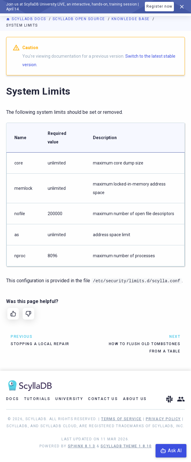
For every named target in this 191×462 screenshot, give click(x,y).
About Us (135, 399)
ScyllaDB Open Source (80, 19)
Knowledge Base (131, 19)
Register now (159, 6)
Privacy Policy (163, 419)
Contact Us (103, 399)
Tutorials (37, 399)
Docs (12, 399)
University (69, 399)
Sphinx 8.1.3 (81, 446)
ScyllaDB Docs (26, 19)
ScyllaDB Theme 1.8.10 (126, 446)
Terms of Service (121, 419)
